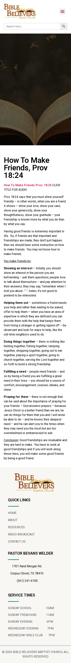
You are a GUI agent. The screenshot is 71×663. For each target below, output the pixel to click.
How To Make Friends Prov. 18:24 (28, 185)
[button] (62, 11)
